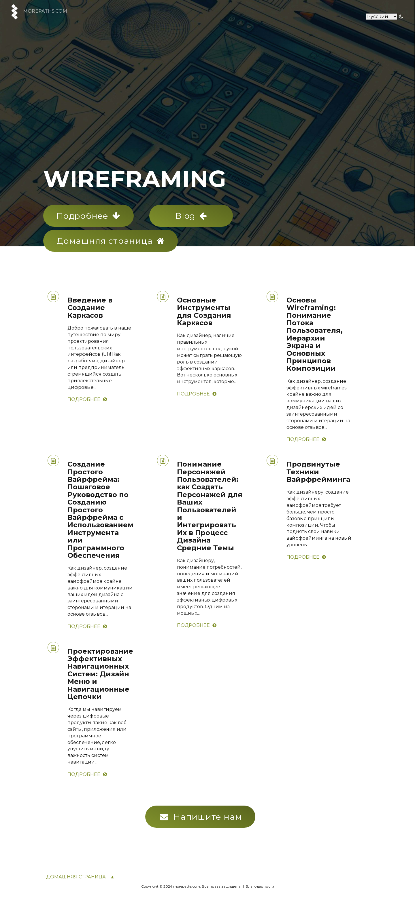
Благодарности (259, 886)
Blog (191, 216)
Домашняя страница (110, 241)
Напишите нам (201, 817)
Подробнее (88, 216)
